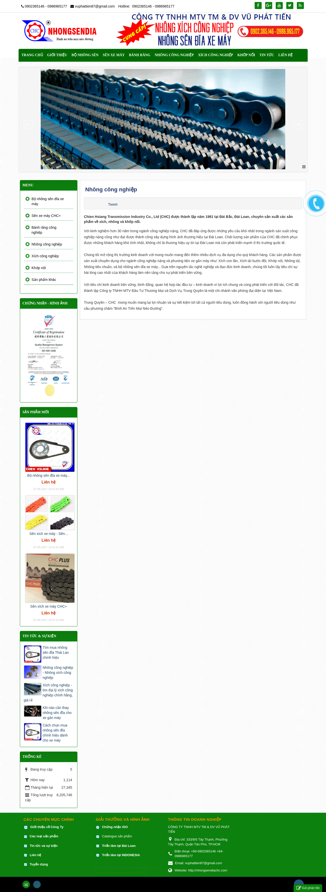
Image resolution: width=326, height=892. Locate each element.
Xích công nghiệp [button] (215, 55)
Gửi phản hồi (307, 888)
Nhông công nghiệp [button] (174, 55)
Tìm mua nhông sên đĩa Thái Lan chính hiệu (56, 652)
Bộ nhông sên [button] (84, 55)
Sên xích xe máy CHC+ (48, 606)
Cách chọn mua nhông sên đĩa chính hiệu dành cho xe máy (55, 732)
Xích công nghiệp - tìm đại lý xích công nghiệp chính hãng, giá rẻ (48, 692)
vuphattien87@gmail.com (95, 6)
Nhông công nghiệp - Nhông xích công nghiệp (58, 673)
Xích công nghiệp (45, 256)
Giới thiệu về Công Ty (46, 827)
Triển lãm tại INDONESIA (121, 855)
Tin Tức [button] (266, 55)
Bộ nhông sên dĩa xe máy (48, 201)
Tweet (112, 204)
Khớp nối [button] (246, 55)
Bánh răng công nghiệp (44, 229)
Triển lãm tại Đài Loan (119, 846)
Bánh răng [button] (139, 55)
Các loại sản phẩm (43, 836)
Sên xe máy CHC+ (46, 216)
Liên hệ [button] (285, 55)
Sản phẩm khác (44, 280)
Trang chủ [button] (32, 55)
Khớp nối (39, 268)
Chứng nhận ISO (115, 827)
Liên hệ (36, 855)
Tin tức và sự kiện (44, 846)
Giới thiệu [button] (57, 55)
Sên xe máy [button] (114, 55)
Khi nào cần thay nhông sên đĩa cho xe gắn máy (57, 713)
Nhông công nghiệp (47, 244)
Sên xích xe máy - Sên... (48, 534)
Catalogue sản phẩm (117, 836)
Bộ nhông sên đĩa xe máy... (48, 475)
